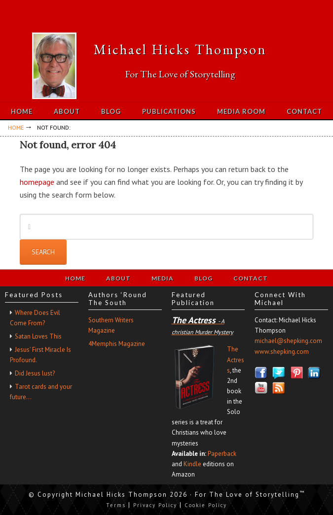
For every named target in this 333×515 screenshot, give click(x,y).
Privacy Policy (155, 505)
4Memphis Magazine (116, 344)
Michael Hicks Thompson (180, 49)
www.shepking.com (282, 351)
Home (75, 278)
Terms (116, 505)
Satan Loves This (38, 336)
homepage (37, 182)
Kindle (192, 464)
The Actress (235, 359)
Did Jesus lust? (35, 373)
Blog (203, 278)
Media (162, 278)
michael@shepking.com (288, 341)
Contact (250, 278)
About (118, 278)
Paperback (222, 453)
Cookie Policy (206, 505)
